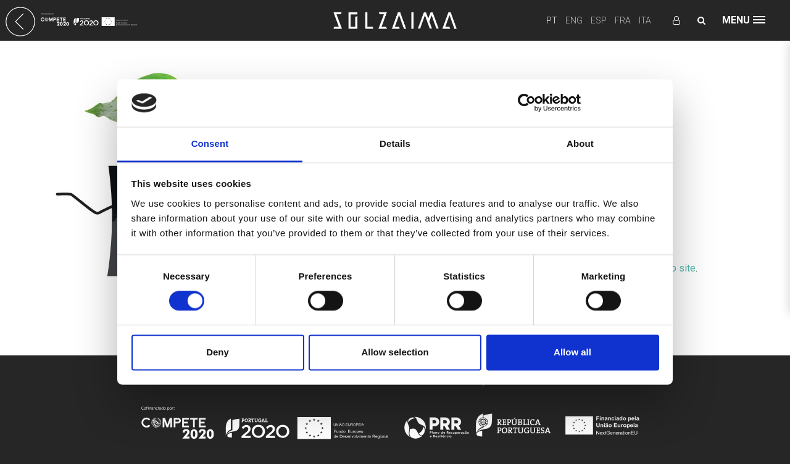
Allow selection (394, 352)
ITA (645, 20)
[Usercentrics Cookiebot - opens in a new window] (527, 103)
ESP (599, 20)
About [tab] (580, 143)
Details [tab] (395, 143)
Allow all (572, 352)
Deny (217, 352)
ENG (574, 20)
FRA (623, 20)
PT (551, 20)
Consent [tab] (210, 143)
